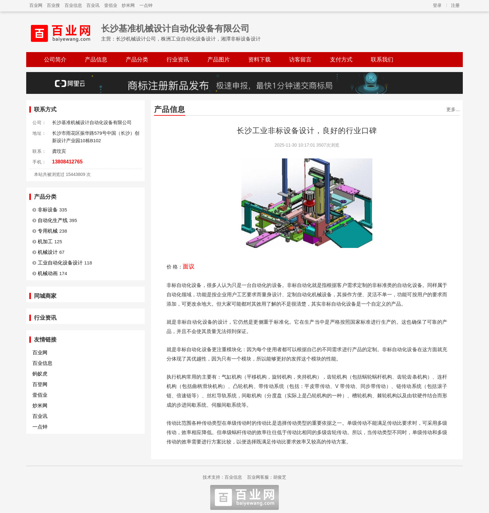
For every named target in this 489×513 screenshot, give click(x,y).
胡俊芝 (279, 477)
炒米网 (128, 5)
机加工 (45, 241)
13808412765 (67, 161)
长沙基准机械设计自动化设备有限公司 (175, 28)
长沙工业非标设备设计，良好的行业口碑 (307, 130)
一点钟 (146, 5)
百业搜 (53, 5)
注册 (455, 5)
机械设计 (48, 252)
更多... (453, 109)
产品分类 (137, 59)
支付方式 (341, 59)
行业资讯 (178, 59)
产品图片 (218, 59)
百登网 (39, 384)
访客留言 (300, 59)
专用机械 (48, 231)
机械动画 (48, 273)
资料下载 (259, 59)
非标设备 (48, 209)
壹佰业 (110, 5)
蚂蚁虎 (39, 373)
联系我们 (382, 59)
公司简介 (55, 59)
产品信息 (96, 59)
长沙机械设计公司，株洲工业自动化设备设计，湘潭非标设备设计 (188, 38)
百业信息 (73, 5)
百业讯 (92, 5)
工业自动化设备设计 (60, 262)
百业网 (35, 5)
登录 (437, 5)
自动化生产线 (53, 220)
